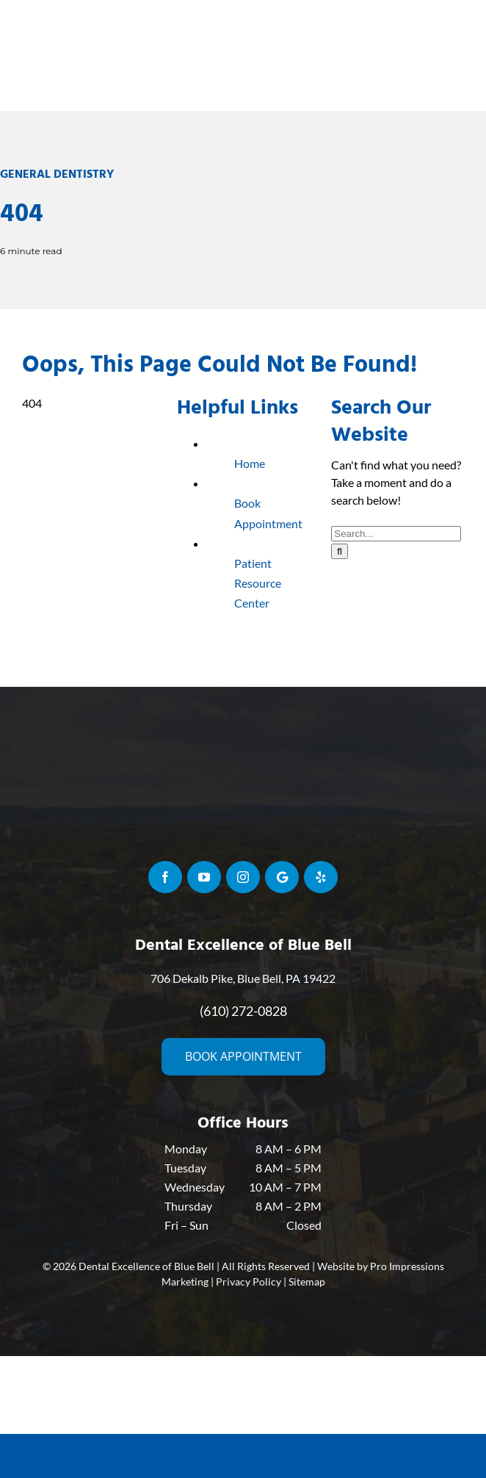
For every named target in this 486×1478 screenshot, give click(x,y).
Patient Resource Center (257, 583)
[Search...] (396, 533)
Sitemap (307, 1281)
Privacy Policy (248, 1281)
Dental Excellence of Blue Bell (146, 1266)
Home (249, 463)
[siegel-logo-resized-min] (243, 13)
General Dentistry (57, 174)
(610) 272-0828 (243, 1011)
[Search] (339, 551)
